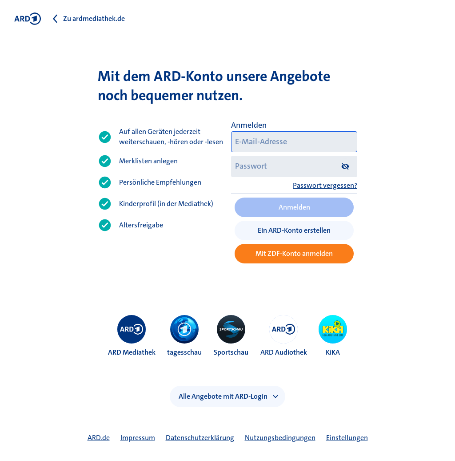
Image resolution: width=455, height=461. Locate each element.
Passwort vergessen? (325, 185)
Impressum (137, 437)
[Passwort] (294, 166)
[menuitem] (131, 329)
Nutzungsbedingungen (280, 437)
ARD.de (99, 437)
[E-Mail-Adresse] (294, 142)
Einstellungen (347, 437)
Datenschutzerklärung (200, 437)
